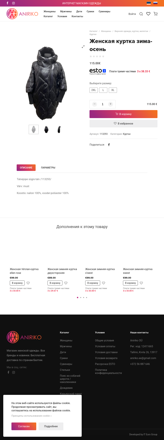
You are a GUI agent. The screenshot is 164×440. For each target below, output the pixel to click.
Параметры (48, 167)
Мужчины (66, 346)
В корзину (123, 114)
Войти (132, 14)
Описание (26, 167)
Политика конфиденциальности (108, 371)
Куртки (93, 34)
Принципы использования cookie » (31, 415)
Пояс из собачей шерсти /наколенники (70, 379)
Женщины (106, 31)
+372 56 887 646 (140, 364)
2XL (93, 90)
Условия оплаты (105, 346)
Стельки (65, 369)
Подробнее (51, 426)
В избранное (123, 123)
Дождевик (66, 387)
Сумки (64, 358)
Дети (63, 352)
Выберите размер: (101, 83)
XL (113, 90)
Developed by (143, 434)
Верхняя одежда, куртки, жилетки (131, 31)
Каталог (94, 31)
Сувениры (66, 364)
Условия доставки (106, 352)
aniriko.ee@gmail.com (143, 358)
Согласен (24, 426)
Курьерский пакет (71, 393)
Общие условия (104, 340)
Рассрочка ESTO (105, 364)
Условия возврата (106, 358)
